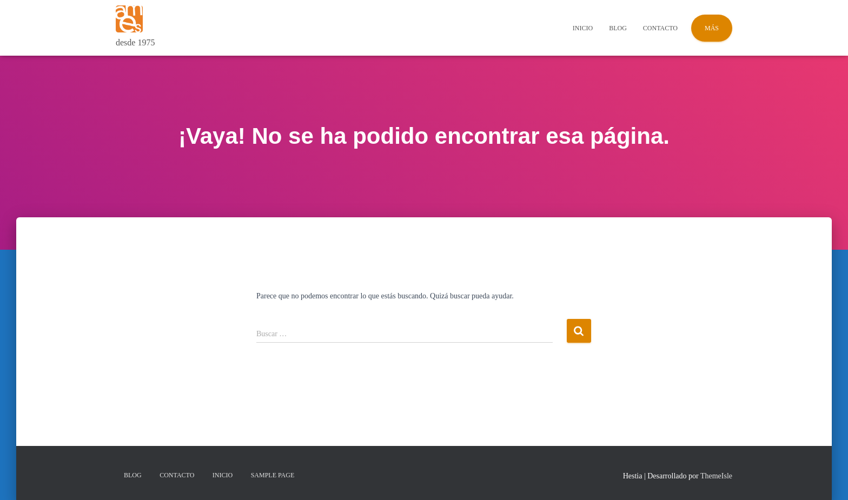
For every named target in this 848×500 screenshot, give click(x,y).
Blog (618, 28)
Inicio (583, 28)
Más (712, 28)
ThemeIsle (716, 476)
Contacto (660, 28)
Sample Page (273, 475)
